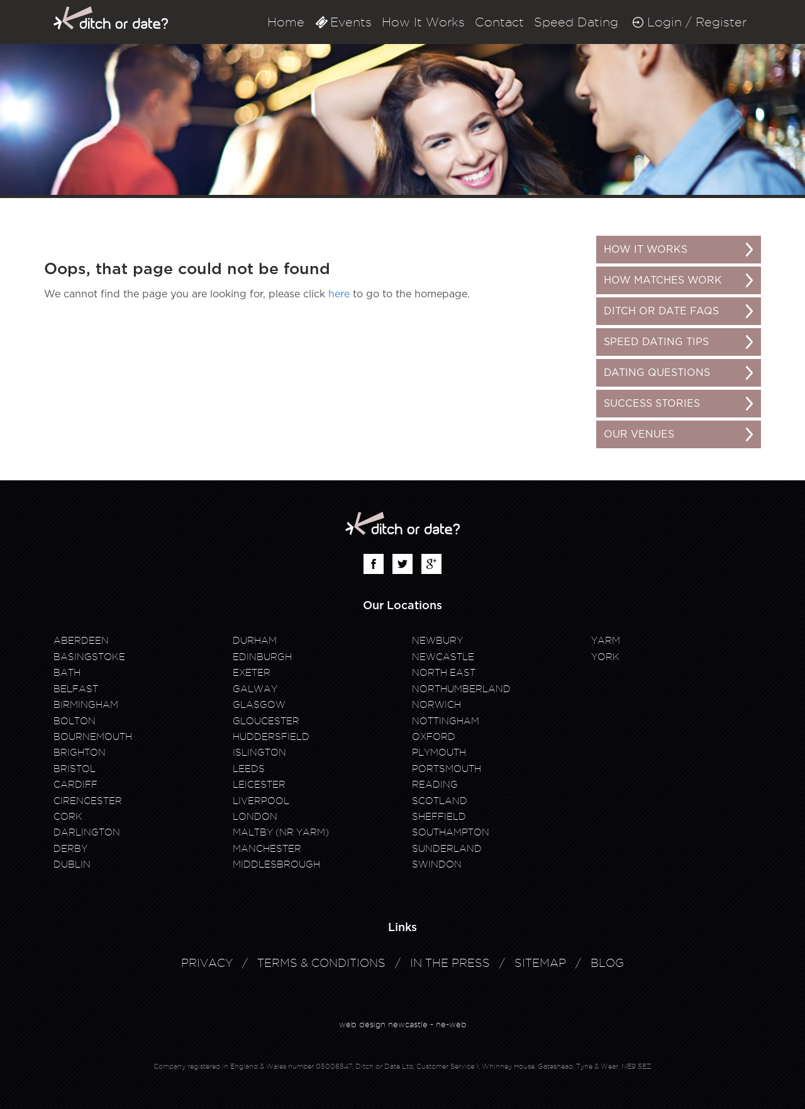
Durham (255, 641)
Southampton (450, 832)
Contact (499, 22)
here (339, 294)
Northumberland (461, 689)
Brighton (79, 753)
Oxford (433, 737)
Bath (66, 673)
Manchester (267, 849)
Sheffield (439, 817)
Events (351, 22)
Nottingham (445, 721)
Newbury (437, 641)
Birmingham (85, 705)
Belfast (75, 689)
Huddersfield (271, 737)
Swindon (437, 864)
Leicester (259, 785)
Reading (435, 785)
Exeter (251, 673)
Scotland (439, 801)
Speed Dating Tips (656, 342)
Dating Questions (657, 373)
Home (285, 22)
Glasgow (259, 705)
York (605, 657)
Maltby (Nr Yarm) (281, 832)
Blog (607, 963)
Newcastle (443, 657)
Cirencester (87, 801)
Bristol (74, 769)
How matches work (663, 280)
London (255, 817)
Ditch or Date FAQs (661, 311)
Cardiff (75, 785)
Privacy (207, 963)
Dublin (72, 864)
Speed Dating (576, 22)
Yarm (605, 641)
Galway (255, 689)
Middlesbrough (276, 864)
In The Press (450, 963)
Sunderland (447, 849)
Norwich (436, 705)
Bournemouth (92, 737)
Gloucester (266, 721)
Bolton (74, 721)
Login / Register (697, 22)
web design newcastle (383, 1024)
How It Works (423, 22)
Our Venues (639, 434)
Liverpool (261, 801)
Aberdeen (81, 641)
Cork (67, 817)
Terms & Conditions (321, 963)
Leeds (249, 769)
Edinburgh (262, 657)
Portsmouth (446, 769)
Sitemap (540, 963)
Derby (70, 849)
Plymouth (439, 753)
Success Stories (652, 404)
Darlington (86, 832)
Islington (259, 753)
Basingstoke (89, 657)
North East (443, 673)
